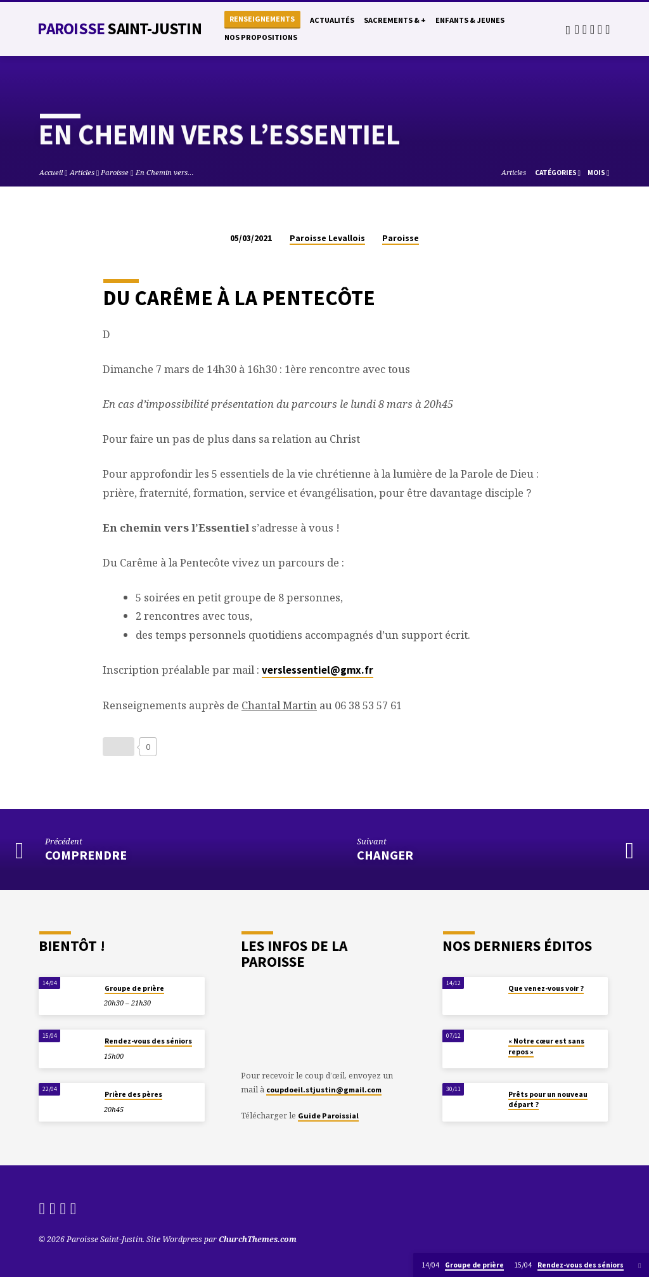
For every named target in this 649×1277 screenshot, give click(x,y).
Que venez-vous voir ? (546, 988)
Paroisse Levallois (327, 238)
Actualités (332, 20)
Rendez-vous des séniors (148, 1041)
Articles (82, 172)
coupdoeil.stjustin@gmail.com (324, 1089)
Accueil (51, 172)
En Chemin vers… (165, 172)
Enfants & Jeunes (469, 20)
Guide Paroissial (328, 1115)
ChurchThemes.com (258, 1239)
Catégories (558, 172)
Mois (599, 172)
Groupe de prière (134, 988)
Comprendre (86, 855)
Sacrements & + (395, 20)
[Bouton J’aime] (118, 746)
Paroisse (119, 28)
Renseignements (262, 18)
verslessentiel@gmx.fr (317, 670)
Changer (385, 855)
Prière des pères (133, 1094)
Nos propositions (260, 37)
